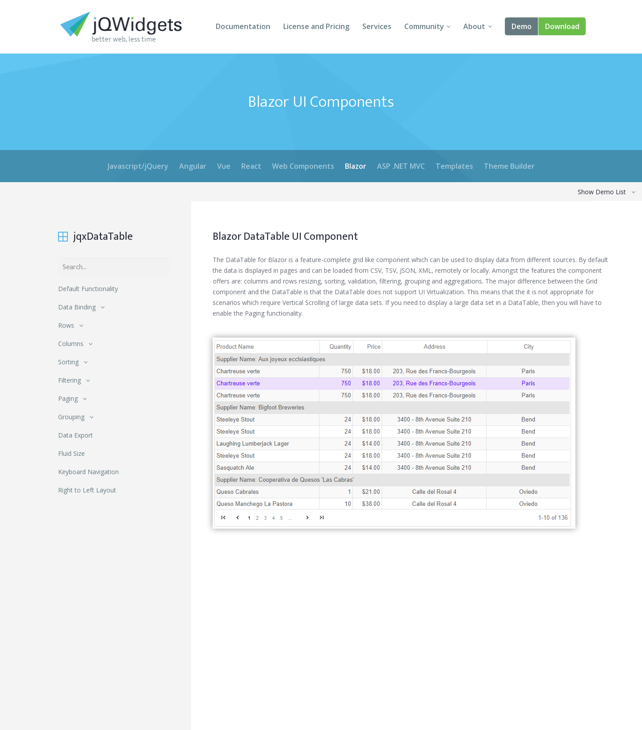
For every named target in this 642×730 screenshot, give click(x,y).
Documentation (243, 26)
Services (376, 26)
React (251, 166)
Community (424, 26)
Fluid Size (71, 453)
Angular (192, 166)
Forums (399, 709)
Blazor (355, 166)
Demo (522, 26)
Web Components (303, 166)
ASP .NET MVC (401, 166)
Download (562, 26)
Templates (454, 166)
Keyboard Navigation (88, 471)
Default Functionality (88, 288)
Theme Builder (509, 166)
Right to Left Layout (87, 490)
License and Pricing (316, 26)
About (474, 26)
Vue (224, 166)
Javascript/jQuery (138, 166)
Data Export (75, 435)
